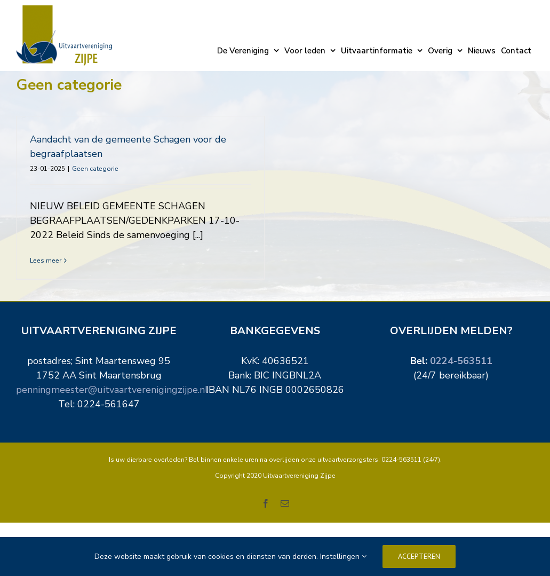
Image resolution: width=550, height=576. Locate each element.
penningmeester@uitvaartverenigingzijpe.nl (112, 402)
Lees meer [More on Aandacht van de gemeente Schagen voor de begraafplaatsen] (45, 260)
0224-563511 (461, 373)
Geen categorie (95, 168)
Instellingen (343, 556)
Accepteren (419, 556)
